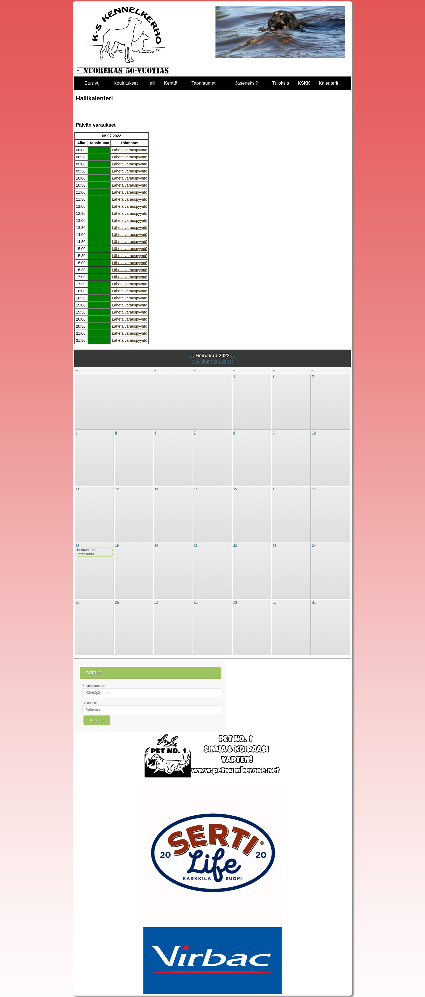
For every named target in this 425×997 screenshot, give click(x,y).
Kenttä (170, 83)
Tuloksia (280, 83)
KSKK (304, 83)
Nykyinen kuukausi (212, 361)
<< (191, 355)
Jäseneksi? (246, 83)
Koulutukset (126, 83)
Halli (150, 83)
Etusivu (91, 83)
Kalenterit (328, 83)
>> (233, 355)
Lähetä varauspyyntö (129, 150)
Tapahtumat (203, 83)
